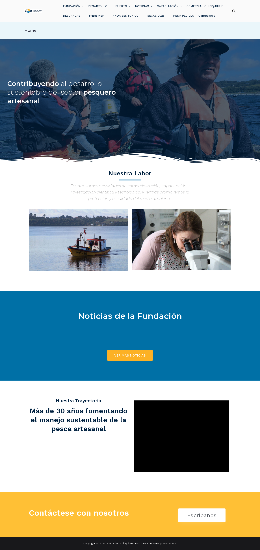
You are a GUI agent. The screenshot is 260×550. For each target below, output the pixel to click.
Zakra (156, 543)
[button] (82, 6)
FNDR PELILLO (183, 15)
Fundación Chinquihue (120, 543)
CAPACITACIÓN (169, 6)
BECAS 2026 (156, 15)
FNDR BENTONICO (125, 15)
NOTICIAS (144, 6)
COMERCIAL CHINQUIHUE (205, 6)
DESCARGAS (71, 15)
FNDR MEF (96, 15)
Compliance (206, 15)
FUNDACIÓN (73, 6)
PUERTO (123, 6)
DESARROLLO (99, 6)
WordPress (169, 543)
